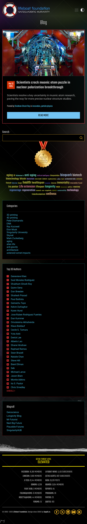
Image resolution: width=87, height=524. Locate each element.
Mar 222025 (11, 85)
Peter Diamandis (15, 220)
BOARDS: (48, 485)
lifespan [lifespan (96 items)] (40, 186)
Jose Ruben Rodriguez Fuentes (26, 314)
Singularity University (17, 232)
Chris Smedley (18, 387)
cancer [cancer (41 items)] (44, 179)
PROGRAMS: (49, 493)
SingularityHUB (14, 430)
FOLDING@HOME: (26, 493)
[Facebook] (56, 511)
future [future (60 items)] (8, 183)
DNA (9, 223)
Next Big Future (14, 423)
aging (9, 241)
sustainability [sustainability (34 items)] (61, 191)
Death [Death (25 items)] (62, 179)
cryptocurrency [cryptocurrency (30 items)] (52, 179)
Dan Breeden (17, 291)
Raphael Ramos (19, 349)
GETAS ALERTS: (50, 476)
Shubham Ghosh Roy (22, 106)
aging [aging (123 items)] (9, 175)
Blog (43, 23)
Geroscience (13, 412)
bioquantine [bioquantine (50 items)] (55, 175)
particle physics (47, 106)
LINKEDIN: (26, 476)
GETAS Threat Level (43, 461)
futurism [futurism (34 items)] (14, 183)
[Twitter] (62, 511)
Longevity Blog (14, 416)
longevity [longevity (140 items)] (50, 186)
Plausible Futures (15, 426)
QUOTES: (48, 502)
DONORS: (34, 485)
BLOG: (47, 480)
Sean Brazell (17, 352)
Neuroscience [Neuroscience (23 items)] (64, 187)
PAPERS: (48, 497)
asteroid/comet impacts (18, 253)
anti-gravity (12, 247)
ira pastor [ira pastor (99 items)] (13, 186)
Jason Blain (17, 376)
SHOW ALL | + (11, 391)
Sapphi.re (47, 512)
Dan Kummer (17, 318)
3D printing (12, 215)
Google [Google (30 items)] (20, 183)
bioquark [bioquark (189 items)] (66, 175)
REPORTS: (48, 489)
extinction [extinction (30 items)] (79, 179)
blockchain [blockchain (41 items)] (30, 179)
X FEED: (26, 480)
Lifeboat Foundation (20, 512)
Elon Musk (12, 229)
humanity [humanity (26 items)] (47, 183)
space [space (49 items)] (54, 190)
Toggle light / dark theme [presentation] (82, 10)
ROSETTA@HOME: (25, 497)
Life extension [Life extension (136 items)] (27, 186)
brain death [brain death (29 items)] (38, 179)
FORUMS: (36, 502)
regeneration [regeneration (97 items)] (28, 190)
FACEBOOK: (25, 472)
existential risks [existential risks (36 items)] (70, 179)
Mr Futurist (12, 419)
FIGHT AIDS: (28, 489)
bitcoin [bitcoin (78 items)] (23, 178)
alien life (11, 244)
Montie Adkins (18, 379)
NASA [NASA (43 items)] (58, 187)
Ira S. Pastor (17, 383)
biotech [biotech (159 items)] (77, 175)
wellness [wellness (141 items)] (51, 194)
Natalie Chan (17, 356)
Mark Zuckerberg (15, 238)
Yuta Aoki (15, 333)
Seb (13, 368)
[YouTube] (73, 511)
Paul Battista (17, 299)
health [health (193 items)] (27, 183)
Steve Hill (15, 360)
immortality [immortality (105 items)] (63, 182)
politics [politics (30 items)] (70, 187)
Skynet (10, 235)
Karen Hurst (17, 310)
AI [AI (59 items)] (14, 175)
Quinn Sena (16, 287)
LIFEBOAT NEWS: (51, 472)
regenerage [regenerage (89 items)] (15, 190)
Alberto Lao (16, 341)
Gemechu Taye (18, 303)
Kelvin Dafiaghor (19, 307)
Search (81, 137)
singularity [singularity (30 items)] (48, 191)
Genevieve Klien (18, 276)
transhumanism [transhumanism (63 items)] (38, 194)
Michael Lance (18, 372)
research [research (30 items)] (38, 191)
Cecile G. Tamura (19, 329)
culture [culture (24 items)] (59, 179)
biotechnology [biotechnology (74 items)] (12, 178)
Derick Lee (16, 337)
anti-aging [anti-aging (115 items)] (30, 175)
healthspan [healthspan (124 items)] (38, 183)
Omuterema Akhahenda (22, 322)
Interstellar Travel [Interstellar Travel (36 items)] (76, 183)
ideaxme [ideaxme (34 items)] (53, 183)
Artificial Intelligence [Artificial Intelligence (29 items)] (43, 176)
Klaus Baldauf (18, 326)
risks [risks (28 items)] (43, 190)
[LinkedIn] (68, 511)
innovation (36, 106)
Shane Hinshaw (18, 345)
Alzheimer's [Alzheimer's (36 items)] (20, 176)
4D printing (12, 217)
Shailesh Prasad (19, 295)
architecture (12, 250)
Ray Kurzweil (13, 226)
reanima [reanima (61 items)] (76, 187)
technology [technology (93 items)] (73, 190)
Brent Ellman (17, 364)
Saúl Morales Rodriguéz (22, 280)
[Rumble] (79, 511)
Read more (43, 115)
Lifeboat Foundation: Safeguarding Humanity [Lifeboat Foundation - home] (36, 10)
